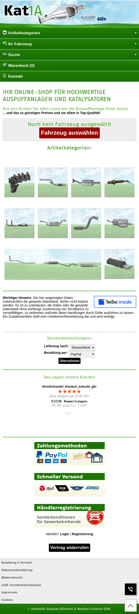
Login (64, 534)
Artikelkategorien (70, 32)
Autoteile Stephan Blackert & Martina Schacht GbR (70, 609)
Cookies (7, 600)
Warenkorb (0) (18, 65)
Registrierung (82, 534)
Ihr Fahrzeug (70, 43)
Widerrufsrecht (11, 577)
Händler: (52, 534)
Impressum (9, 592)
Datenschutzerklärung (16, 570)
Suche (70, 54)
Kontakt (12, 76)
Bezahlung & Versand (16, 562)
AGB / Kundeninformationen (21, 585)
